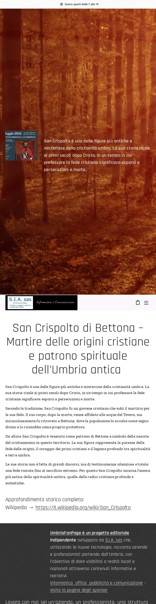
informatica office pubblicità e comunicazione (96, 583)
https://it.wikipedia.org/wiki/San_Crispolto (83, 507)
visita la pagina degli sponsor (79, 590)
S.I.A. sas (113, 540)
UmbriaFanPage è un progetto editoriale (89, 533)
